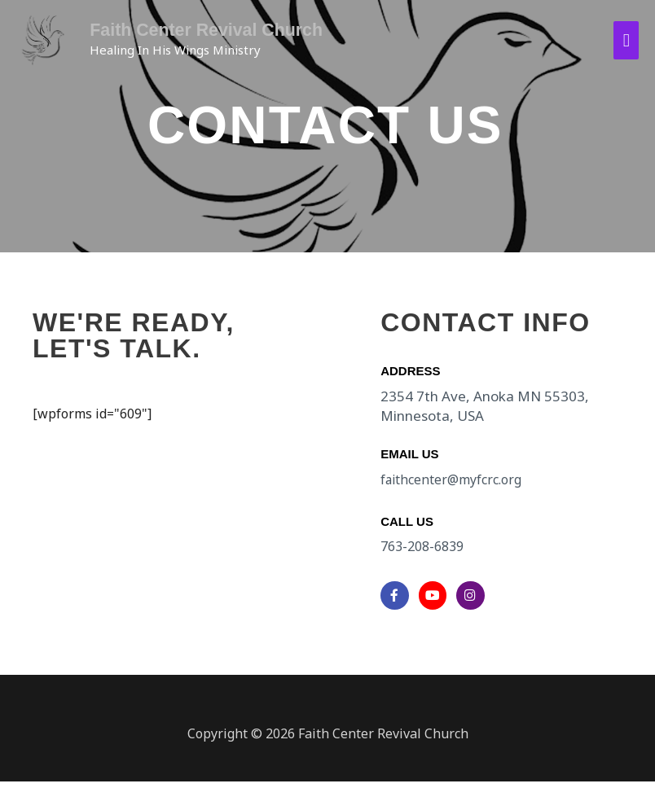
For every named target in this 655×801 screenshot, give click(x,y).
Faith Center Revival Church (200, 29)
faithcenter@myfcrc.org (451, 479)
